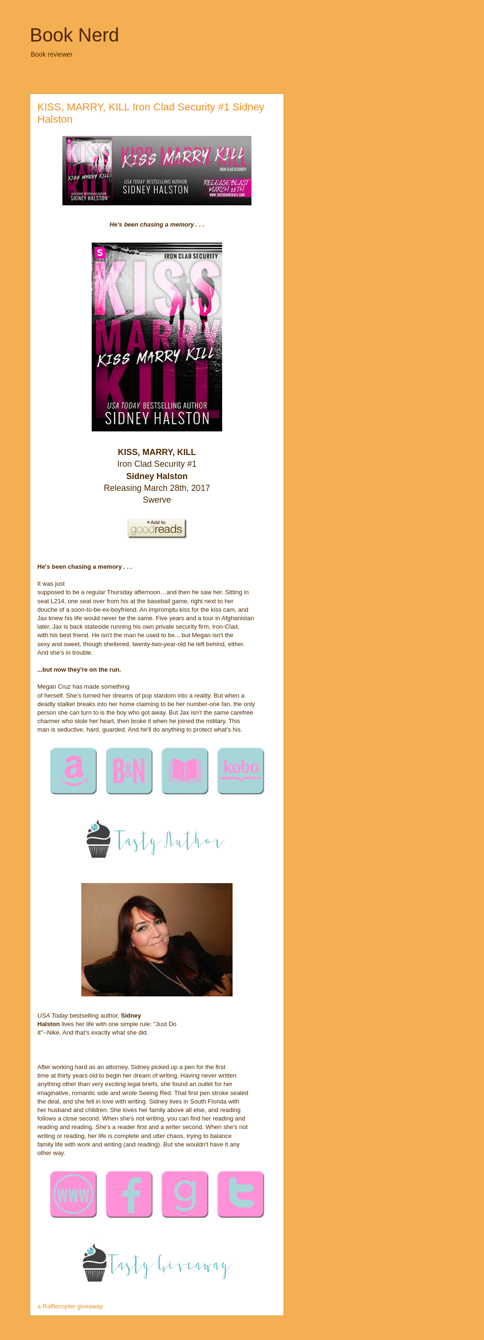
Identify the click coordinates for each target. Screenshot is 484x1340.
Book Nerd (74, 35)
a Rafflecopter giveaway (70, 1306)
